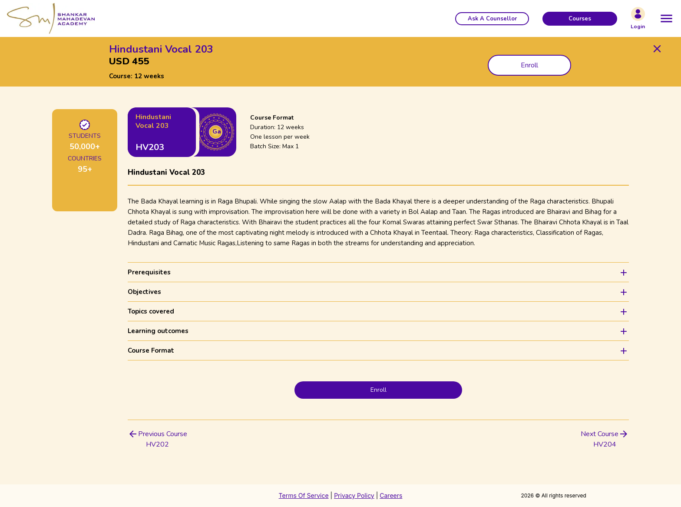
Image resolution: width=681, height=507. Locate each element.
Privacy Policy (354, 495)
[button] (492, 18)
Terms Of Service (304, 495)
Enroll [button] (529, 65)
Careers (391, 495)
